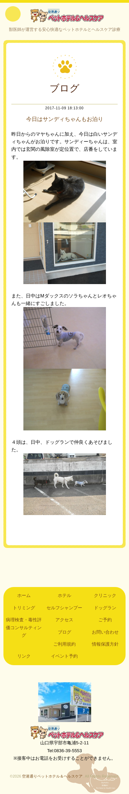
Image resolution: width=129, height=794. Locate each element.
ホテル (64, 595)
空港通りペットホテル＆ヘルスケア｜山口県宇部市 (64, 15)
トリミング (24, 607)
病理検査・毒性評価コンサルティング (24, 627)
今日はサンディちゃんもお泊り (64, 119)
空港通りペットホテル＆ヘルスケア (64, 732)
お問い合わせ (105, 632)
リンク (24, 656)
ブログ (64, 632)
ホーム (24, 595)
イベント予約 (64, 656)
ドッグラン (105, 607)
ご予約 (105, 619)
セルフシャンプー (64, 607)
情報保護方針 (105, 644)
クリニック (105, 595)
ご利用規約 (64, 644)
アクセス (64, 619)
